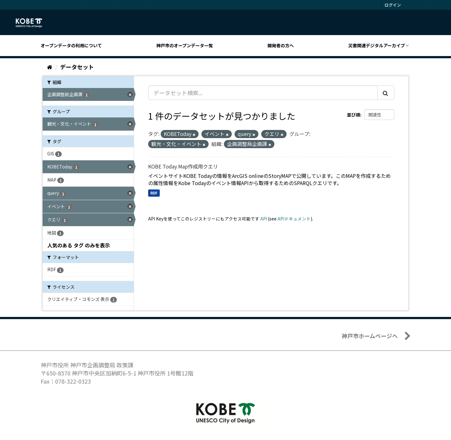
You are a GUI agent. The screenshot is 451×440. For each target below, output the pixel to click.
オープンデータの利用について (71, 45)
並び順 (353, 114)
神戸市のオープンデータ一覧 (184, 45)
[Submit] (385, 92)
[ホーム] (49, 67)
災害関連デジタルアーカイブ (376, 45)
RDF (154, 192)
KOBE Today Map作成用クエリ (183, 166)
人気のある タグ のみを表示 (78, 245)
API (263, 218)
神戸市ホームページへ (370, 336)
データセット (77, 67)
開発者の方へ (280, 45)
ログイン (393, 5)
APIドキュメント (294, 218)
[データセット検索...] (263, 92)
